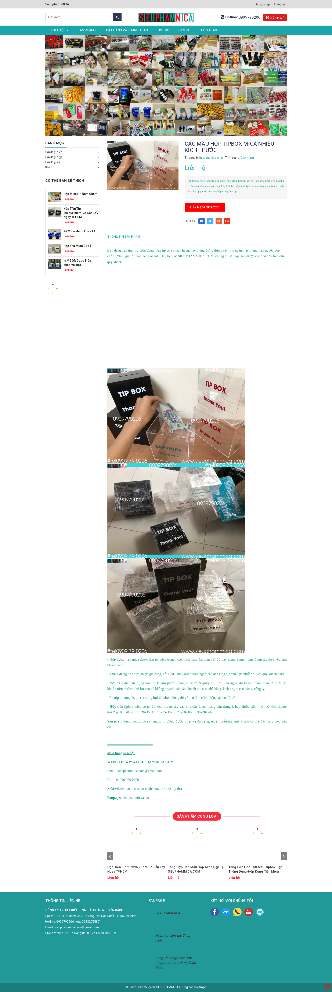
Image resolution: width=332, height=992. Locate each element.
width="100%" (176, 315)
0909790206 (249, 17)
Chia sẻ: (190, 221)
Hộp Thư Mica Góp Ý (78, 246)
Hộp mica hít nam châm (80, 194)
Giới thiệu (59, 30)
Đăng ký (280, 4)
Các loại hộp (53, 157)
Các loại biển (53, 152)
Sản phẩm (87, 30)
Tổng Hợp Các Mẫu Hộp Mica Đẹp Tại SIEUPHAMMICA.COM (196, 869)
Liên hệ (184, 30)
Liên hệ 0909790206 (204, 207)
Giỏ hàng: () (275, 17)
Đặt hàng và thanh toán (127, 30)
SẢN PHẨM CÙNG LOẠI (197, 816)
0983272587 (91, 921)
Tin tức (163, 30)
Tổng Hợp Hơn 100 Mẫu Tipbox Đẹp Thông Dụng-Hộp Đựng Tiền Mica (255, 869)
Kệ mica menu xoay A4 (79, 231)
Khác (48, 167)
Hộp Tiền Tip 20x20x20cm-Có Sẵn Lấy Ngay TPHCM (136, 869)
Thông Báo (209, 30)
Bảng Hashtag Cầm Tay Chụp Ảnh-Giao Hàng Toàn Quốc (175, 963)
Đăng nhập (262, 4)
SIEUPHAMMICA (167, 913)
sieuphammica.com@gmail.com (76, 927)
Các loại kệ (52, 162)
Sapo (203, 987)
